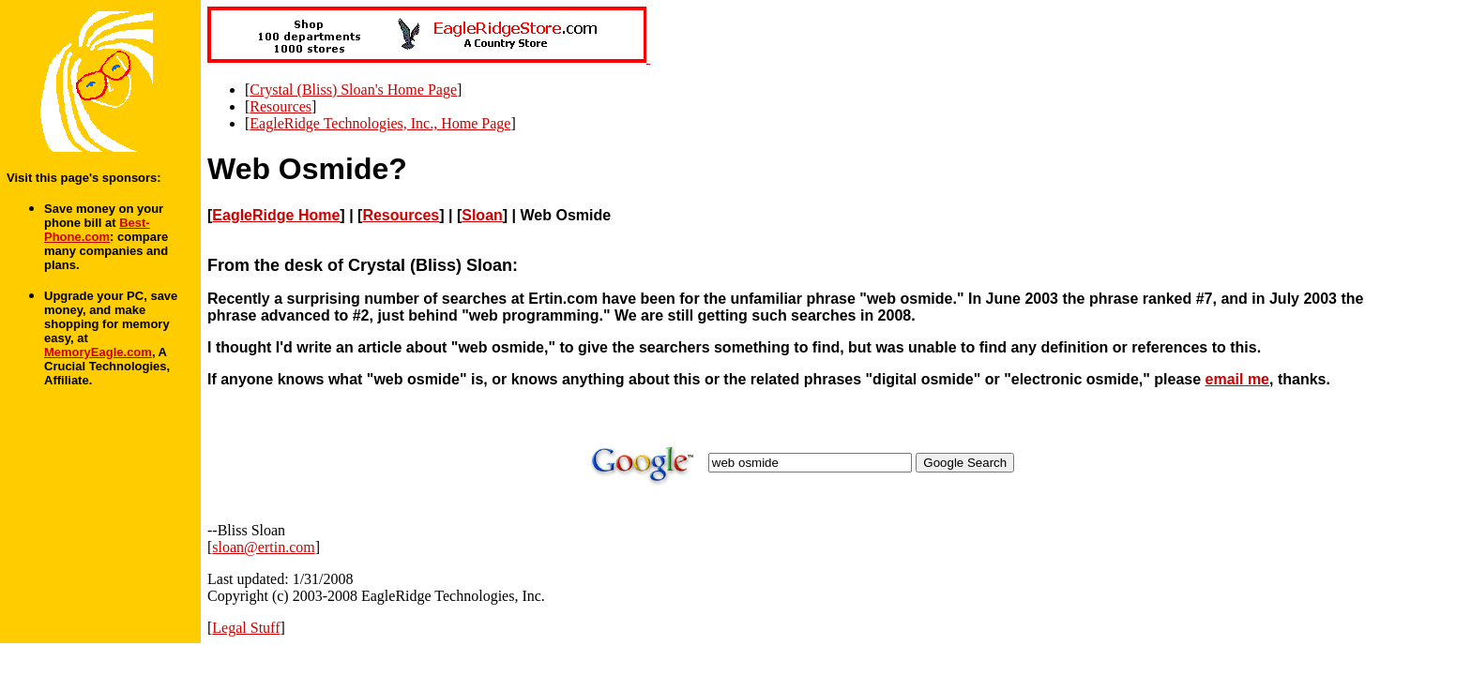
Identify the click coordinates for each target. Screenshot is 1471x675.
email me (1237, 379)
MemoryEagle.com (98, 352)
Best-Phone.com (97, 230)
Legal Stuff (246, 628)
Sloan (482, 215)
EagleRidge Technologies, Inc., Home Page (380, 123)
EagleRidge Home (276, 215)
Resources (280, 106)
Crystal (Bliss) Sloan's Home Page (353, 90)
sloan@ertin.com (263, 547)
